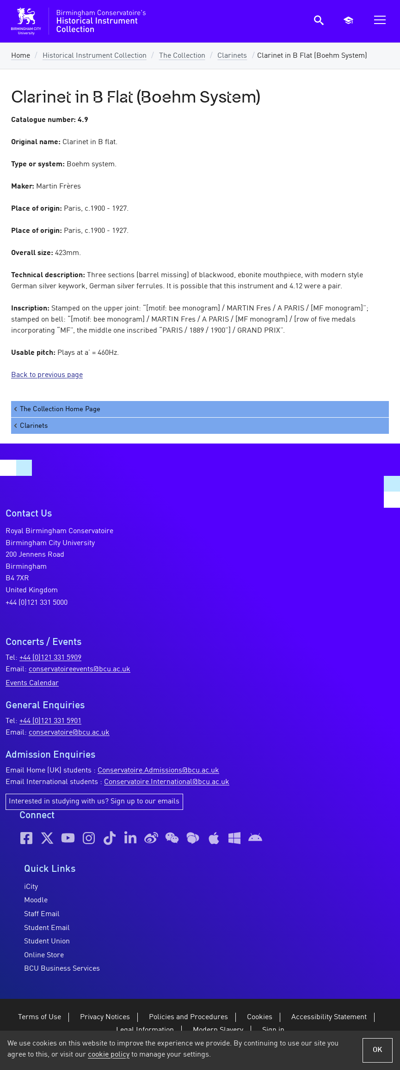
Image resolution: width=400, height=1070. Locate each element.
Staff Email (42, 914)
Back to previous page (47, 375)
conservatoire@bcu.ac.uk (69, 732)
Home (20, 56)
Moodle (36, 900)
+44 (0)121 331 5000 (37, 603)
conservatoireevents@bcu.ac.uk (79, 669)
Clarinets (232, 56)
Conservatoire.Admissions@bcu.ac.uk (158, 770)
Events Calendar (32, 683)
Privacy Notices (105, 1017)
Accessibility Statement (329, 1017)
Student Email (47, 928)
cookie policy (108, 1054)
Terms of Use (39, 1017)
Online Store (44, 955)
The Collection (182, 56)
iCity (31, 887)
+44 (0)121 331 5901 (50, 721)
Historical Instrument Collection (95, 56)
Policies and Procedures (188, 1017)
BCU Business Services (62, 969)
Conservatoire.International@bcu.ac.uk (166, 782)
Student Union (47, 941)
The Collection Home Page (56, 409)
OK (377, 1050)
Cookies (259, 1017)
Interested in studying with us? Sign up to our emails (94, 801)
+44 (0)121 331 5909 (50, 658)
